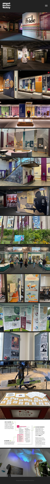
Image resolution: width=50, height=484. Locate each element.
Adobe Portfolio (29, 480)
